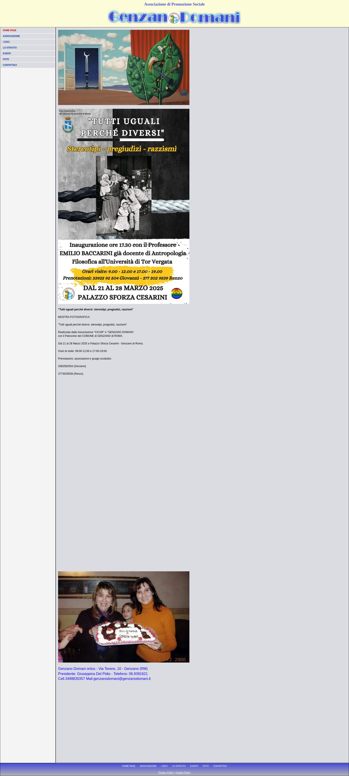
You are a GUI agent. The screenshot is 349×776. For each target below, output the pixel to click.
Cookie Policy (183, 772)
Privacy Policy (166, 772)
